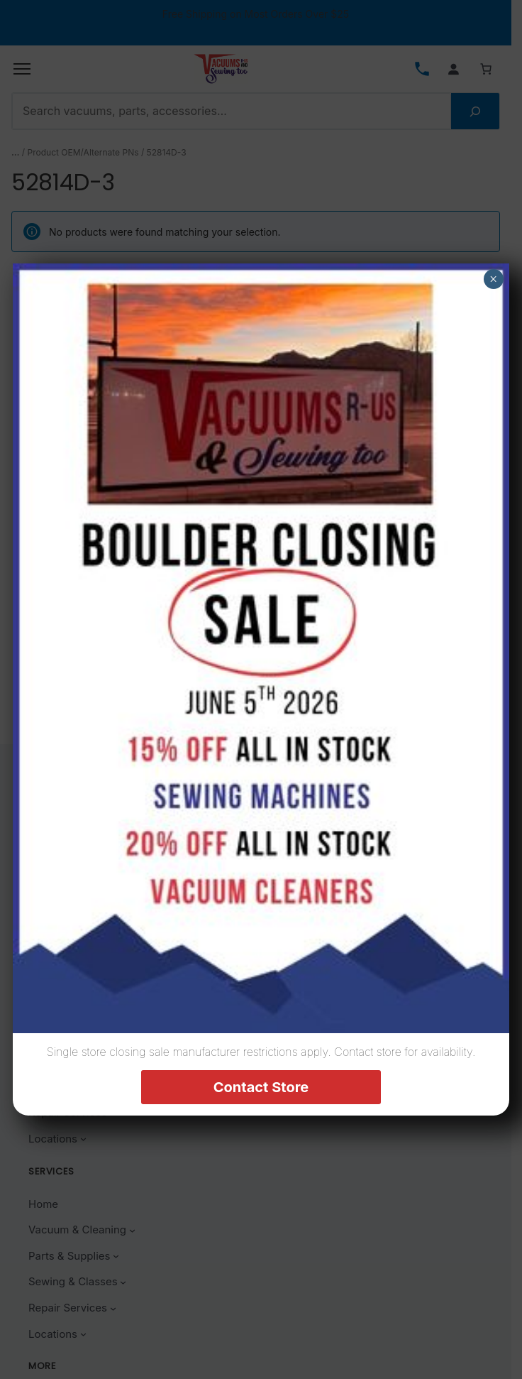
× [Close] (493, 279)
